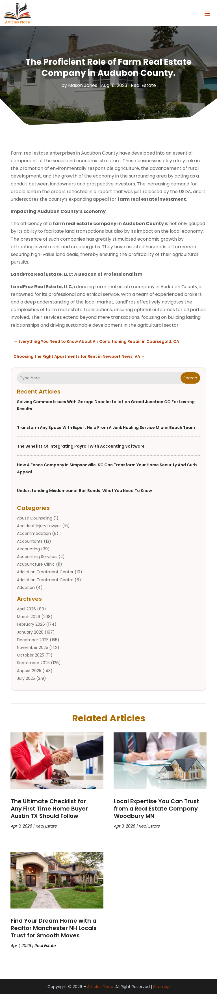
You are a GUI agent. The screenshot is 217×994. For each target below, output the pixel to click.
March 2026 (28, 616)
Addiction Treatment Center (45, 572)
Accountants (30, 541)
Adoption (26, 587)
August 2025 (29, 670)
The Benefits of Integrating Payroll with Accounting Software (81, 446)
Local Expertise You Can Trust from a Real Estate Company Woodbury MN (156, 808)
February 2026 (31, 624)
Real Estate (143, 85)
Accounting (28, 549)
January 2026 (30, 632)
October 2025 (30, 655)
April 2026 (26, 609)
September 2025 (33, 663)
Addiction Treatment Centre (45, 579)
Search (190, 378)
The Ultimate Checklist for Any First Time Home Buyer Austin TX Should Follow (49, 808)
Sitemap (161, 986)
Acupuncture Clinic (36, 564)
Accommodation (34, 533)
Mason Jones (82, 85)
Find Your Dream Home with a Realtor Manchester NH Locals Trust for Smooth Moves (54, 928)
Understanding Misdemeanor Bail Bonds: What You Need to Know (84, 490)
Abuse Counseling (34, 518)
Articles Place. (100, 986)
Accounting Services (37, 556)
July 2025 (26, 678)
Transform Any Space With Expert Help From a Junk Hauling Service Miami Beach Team (106, 427)
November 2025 (32, 647)
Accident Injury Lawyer (39, 526)
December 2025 (33, 640)
